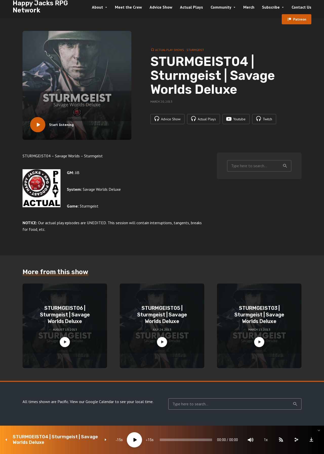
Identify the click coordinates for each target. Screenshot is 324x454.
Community (221, 7)
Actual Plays (191, 7)
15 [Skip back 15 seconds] (119, 440)
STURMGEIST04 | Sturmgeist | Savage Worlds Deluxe (55, 439)
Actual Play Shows (169, 50)
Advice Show (161, 7)
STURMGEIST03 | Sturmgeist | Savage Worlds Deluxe (259, 314)
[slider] (186, 440)
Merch (248, 7)
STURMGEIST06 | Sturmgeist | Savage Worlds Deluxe (65, 314)
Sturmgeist (195, 50)
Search (285, 166)
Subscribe (271, 7)
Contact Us (301, 7)
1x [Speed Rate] (266, 440)
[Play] (134, 439)
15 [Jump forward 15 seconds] (150, 440)
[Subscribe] (281, 439)
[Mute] (250, 439)
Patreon (299, 19)
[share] (296, 439)
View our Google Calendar (92, 401)
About (97, 7)
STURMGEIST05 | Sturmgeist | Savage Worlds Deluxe (162, 314)
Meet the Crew (128, 7)
